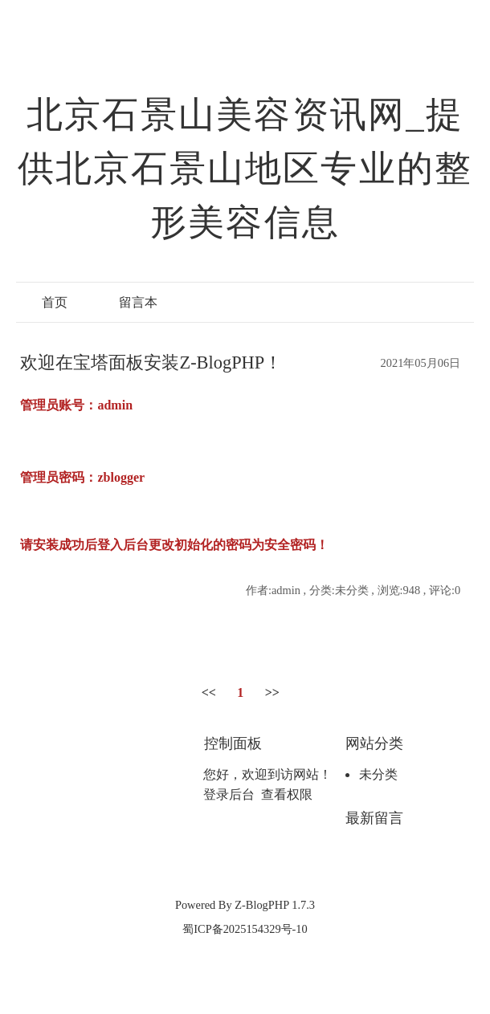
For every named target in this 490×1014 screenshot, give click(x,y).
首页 (54, 302)
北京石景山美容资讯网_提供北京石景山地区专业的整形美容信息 (245, 168)
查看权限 (286, 794)
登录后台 (229, 794)
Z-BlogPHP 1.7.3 (275, 904)
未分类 (378, 774)
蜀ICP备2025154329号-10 (245, 928)
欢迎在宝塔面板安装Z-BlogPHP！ (151, 362)
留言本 (138, 302)
